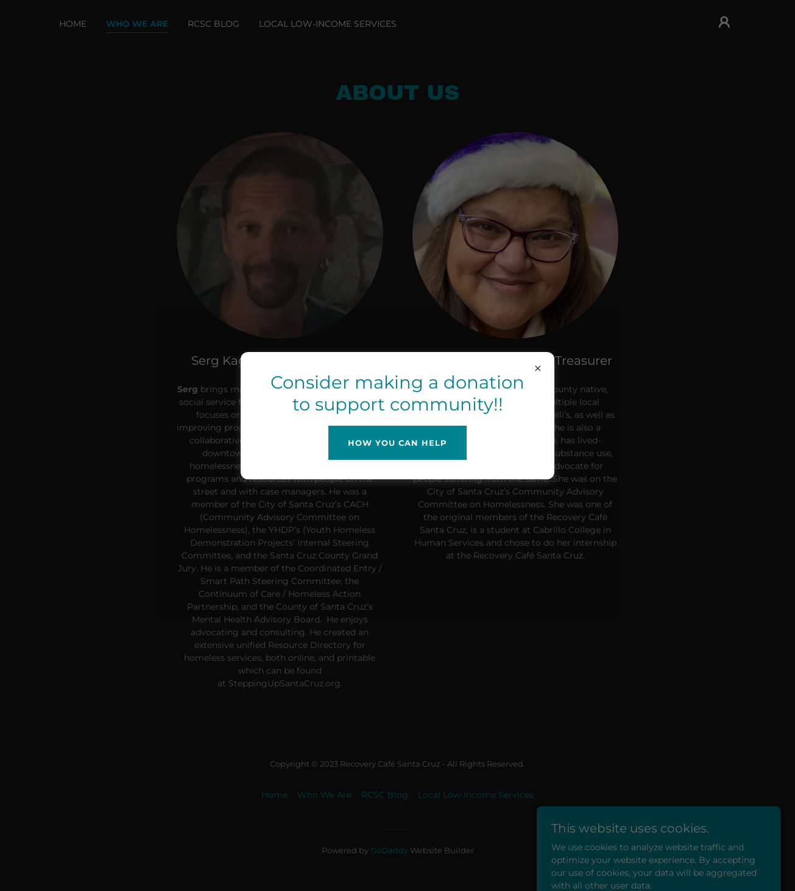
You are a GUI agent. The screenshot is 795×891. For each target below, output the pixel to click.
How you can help (397, 443)
